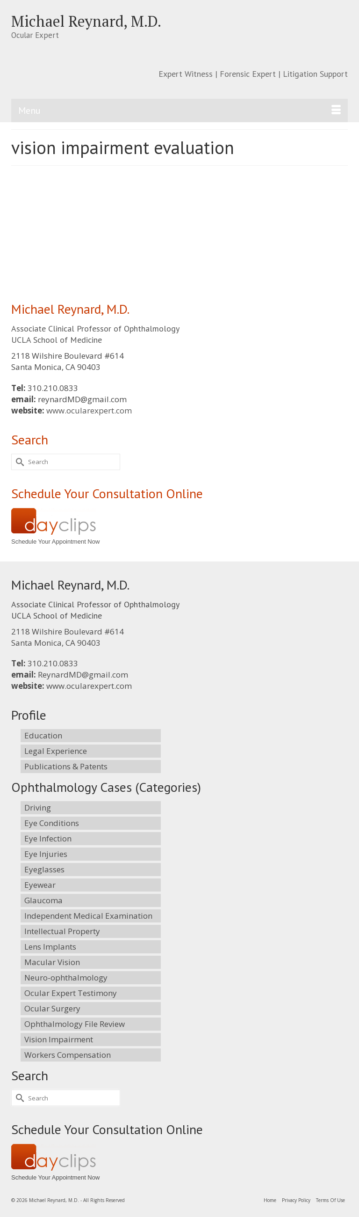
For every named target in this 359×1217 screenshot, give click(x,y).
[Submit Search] (18, 462)
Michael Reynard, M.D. (86, 21)
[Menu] (179, 110)
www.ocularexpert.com (89, 410)
